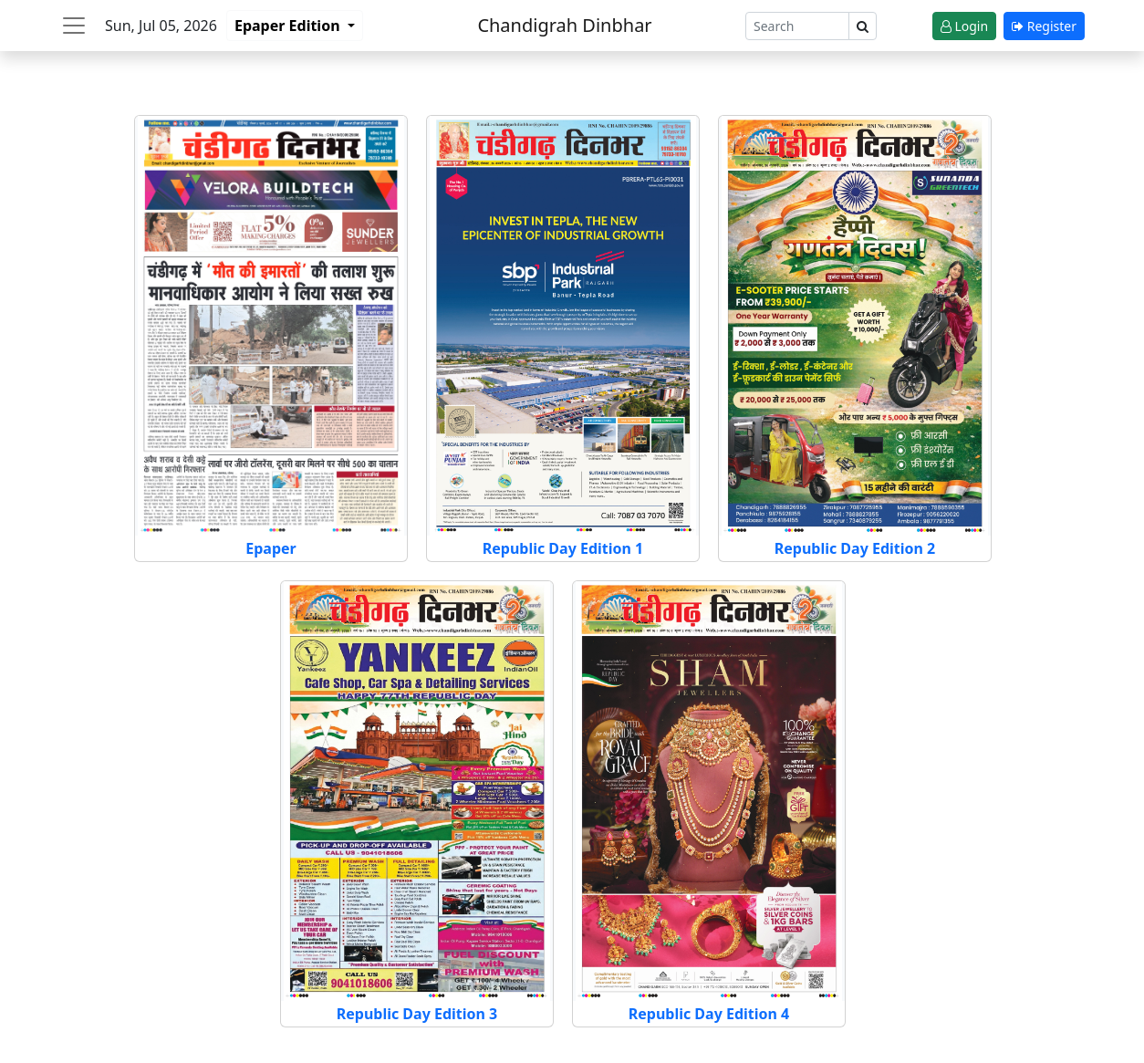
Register (1044, 26)
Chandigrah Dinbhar (564, 25)
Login (964, 26)
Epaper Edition (289, 26)
